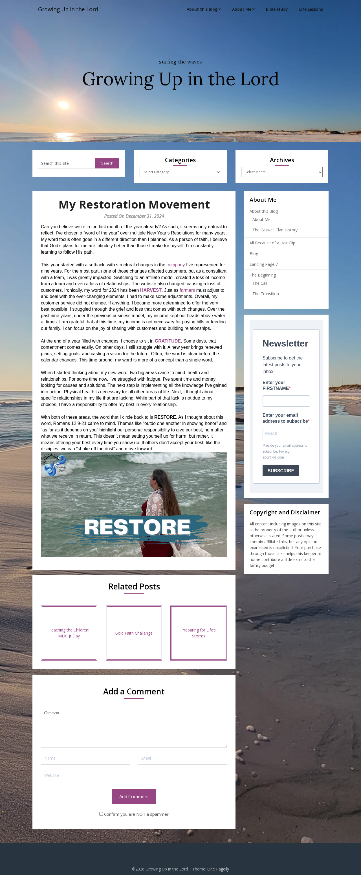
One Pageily (218, 869)
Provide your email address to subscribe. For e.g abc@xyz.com (285, 451)
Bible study (277, 9)
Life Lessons (311, 9)
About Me (241, 9)
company (176, 264)
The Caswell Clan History (275, 230)
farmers (187, 290)
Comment (134, 728)
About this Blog (202, 9)
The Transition (265, 293)
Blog (254, 253)
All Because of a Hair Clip (272, 242)
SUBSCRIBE (281, 470)
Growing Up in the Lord (69, 9)
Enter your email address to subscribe (285, 418)
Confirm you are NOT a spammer (134, 814)
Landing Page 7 (264, 264)
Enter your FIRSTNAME (276, 385)
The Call (259, 283)
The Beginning (263, 275)
